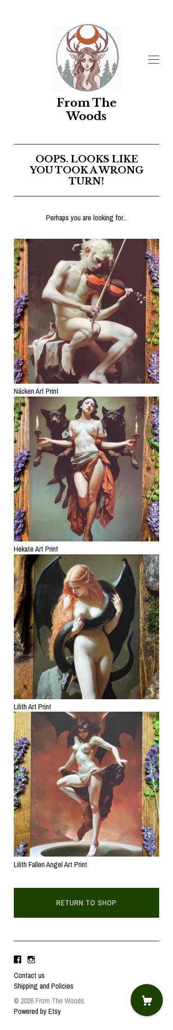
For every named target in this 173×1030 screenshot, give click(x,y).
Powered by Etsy (37, 1011)
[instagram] (31, 960)
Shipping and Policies (43, 986)
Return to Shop (86, 903)
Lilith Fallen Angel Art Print (86, 859)
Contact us (29, 975)
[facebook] (17, 960)
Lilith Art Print (86, 701)
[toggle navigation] (153, 59)
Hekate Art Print (86, 544)
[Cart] (147, 1000)
